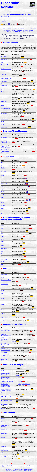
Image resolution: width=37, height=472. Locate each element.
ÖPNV (13, 30)
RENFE (3, 205)
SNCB (2, 162)
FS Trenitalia (4, 183)
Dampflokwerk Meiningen (5, 426)
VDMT (3, 355)
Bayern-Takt (4, 274)
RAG (2, 245)
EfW (2, 231)
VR (2, 178)
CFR (2, 199)
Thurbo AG (4, 317)
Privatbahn (4, 101)
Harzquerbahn (4, 284)
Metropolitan (4, 450)
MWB (2, 239)
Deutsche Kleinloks (6, 78)
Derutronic (4, 433)
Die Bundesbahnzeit (6, 69)
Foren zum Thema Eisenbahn (15, 131)
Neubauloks (4, 92)
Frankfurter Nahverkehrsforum (5, 142)
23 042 (19, 377)
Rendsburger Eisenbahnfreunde (5, 349)
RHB (2, 298)
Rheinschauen (4, 392)
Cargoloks (3, 74)
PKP (2, 197)
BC (2, 213)
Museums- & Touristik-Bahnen (25, 30)
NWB (2, 290)
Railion (3, 168)
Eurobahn (3, 446)
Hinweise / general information (25, 469)
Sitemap (16, 469)
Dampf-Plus (4, 429)
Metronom (3, 288)
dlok (2, 441)
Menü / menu (10, 469)
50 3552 (20, 381)
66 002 (17, 375)
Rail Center (4, 248)
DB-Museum (4, 370)
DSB (2, 175)
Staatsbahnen (21, 28)
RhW (2, 304)
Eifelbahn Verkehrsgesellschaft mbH (6, 336)
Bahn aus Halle (5, 59)
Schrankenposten (5, 108)
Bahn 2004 (4, 57)
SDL (2, 452)
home (5, 469)
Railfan (3, 105)
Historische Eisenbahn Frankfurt (6, 340)
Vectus (3, 320)
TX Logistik (4, 259)
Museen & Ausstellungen (13, 31)
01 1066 (24, 384)
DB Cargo (3, 171)
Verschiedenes (26, 31)
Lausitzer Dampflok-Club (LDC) (5, 345)
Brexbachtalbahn (5, 330)
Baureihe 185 (4, 65)
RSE (2, 251)
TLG (2, 256)
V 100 (2, 121)
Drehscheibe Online (6, 137)
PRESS (3, 241)
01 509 (19, 384)
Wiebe (2, 264)
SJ (1, 210)
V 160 (2, 124)
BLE (2, 277)
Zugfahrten (4, 127)
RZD (2, 202)
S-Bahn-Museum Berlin (7, 397)
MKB (2, 236)
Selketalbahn (4, 352)
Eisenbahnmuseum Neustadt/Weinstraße (6, 389)
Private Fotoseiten (6, 28)
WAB (2, 262)
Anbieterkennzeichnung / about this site (14, 470)
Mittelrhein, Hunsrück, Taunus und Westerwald (5, 148)
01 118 (14, 341)
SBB (2, 208)
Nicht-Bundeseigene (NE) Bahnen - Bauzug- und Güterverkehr (16, 219)
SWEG (3, 313)
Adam (2, 225)
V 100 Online (4, 119)
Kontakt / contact (27, 470)
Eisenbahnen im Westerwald (5, 84)
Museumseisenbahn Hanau (7, 381)
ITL (2, 233)
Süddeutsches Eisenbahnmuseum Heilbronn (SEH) (5, 385)
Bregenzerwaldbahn (6, 280)
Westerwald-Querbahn (4, 360)
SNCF (2, 181)
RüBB (2, 293)
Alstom (3, 418)
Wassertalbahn (4, 404)
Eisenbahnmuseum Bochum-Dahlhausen (6, 374)
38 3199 (28, 384)
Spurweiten (4, 113)
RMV (2, 309)
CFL (2, 186)
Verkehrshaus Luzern (6, 400)
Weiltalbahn (4, 81)
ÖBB (2, 194)
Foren (14, 28)
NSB (2, 191)
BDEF (2, 421)
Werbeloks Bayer (5, 456)
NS (2, 189)
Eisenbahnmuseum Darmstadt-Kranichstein (7, 378)
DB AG (3, 165)
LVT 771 (3, 89)
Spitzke (3, 254)
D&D (2, 228)
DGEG (28, 373)
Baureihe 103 (4, 62)
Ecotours (3, 408)
